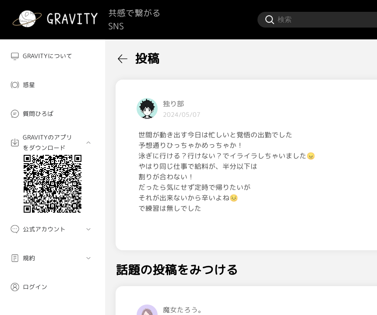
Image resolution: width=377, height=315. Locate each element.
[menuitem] (52, 56)
